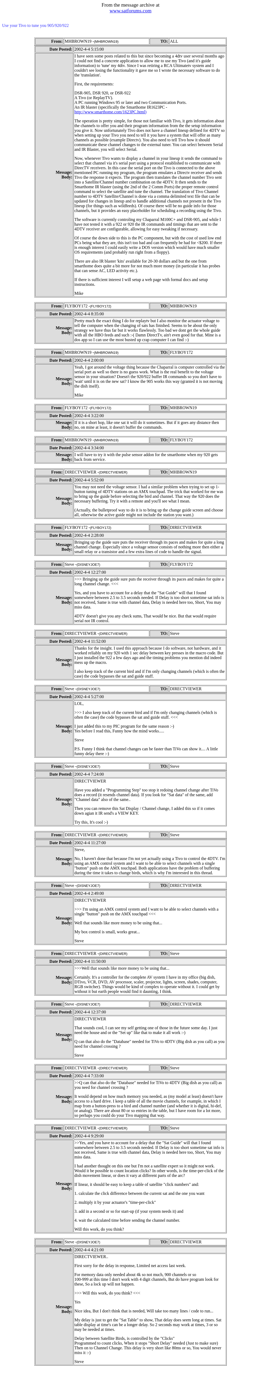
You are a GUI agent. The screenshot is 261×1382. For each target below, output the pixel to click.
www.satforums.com (130, 10)
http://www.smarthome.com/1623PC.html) (110, 112)
